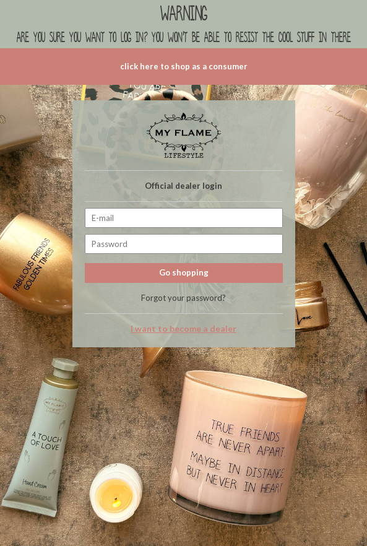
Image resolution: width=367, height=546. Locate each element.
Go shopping (184, 272)
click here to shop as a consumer (184, 66)
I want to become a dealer (183, 329)
